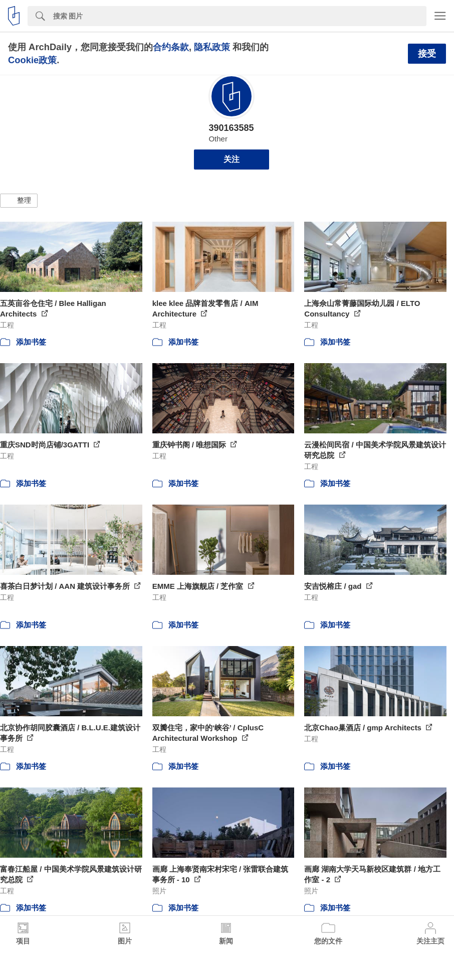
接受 (427, 54)
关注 (231, 159)
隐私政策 (212, 47)
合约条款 (171, 47)
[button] (19, 201)
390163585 (231, 128)
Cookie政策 (32, 60)
